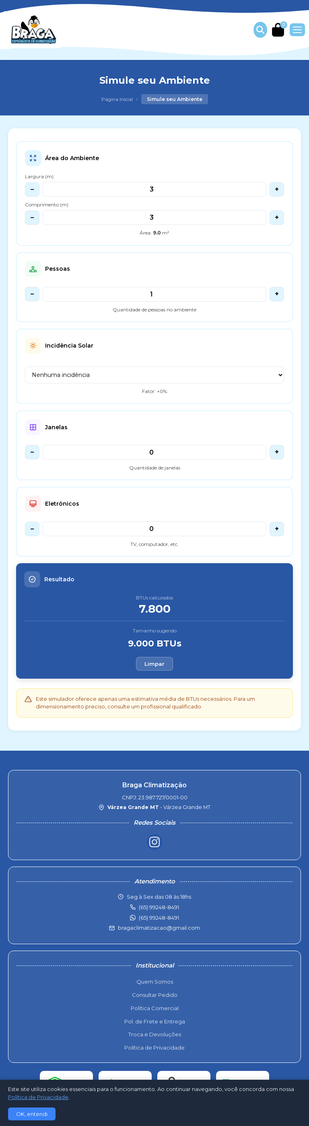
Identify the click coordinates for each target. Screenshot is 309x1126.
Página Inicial (117, 99)
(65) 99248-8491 (159, 917)
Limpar (154, 664)
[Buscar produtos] (260, 30)
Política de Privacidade (154, 1047)
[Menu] (297, 29)
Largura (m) (39, 176)
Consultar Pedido (154, 995)
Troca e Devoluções (154, 1034)
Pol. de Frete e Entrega (154, 1021)
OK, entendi (31, 1114)
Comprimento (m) (46, 205)
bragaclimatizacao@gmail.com (159, 927)
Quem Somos (154, 981)
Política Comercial (155, 1008)
